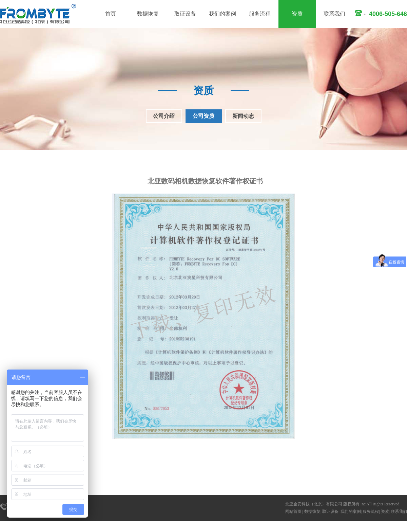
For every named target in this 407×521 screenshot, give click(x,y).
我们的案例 (222, 14)
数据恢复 (148, 14)
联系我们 (334, 14)
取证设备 (185, 14)
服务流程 (260, 14)
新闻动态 (243, 116)
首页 (110, 14)
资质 (297, 14)
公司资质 (203, 116)
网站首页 (293, 511)
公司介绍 (164, 116)
